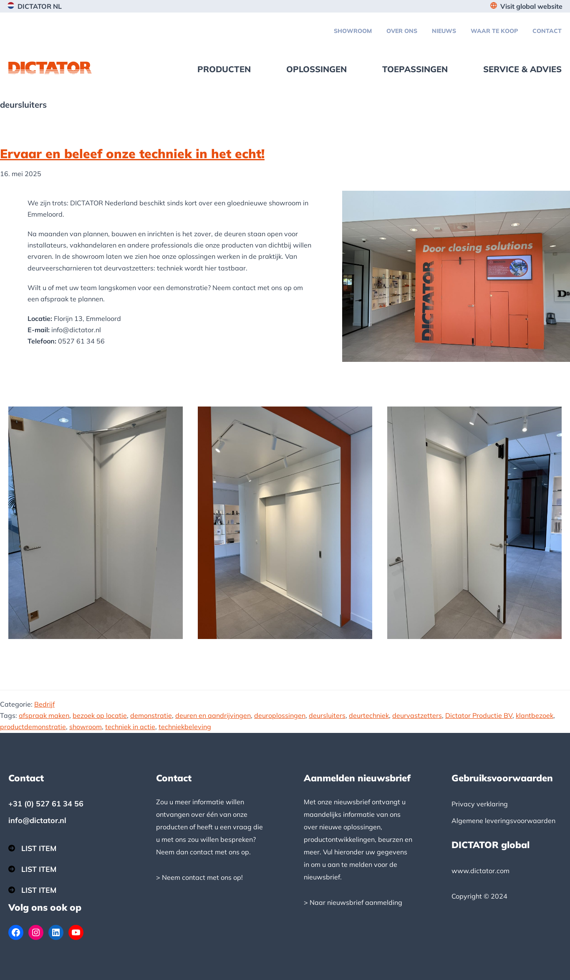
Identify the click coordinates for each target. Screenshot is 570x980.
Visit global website (531, 6)
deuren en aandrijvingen (213, 715)
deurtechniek (369, 715)
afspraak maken (44, 715)
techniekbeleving (185, 726)
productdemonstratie (33, 726)
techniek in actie (130, 726)
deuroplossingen (279, 715)
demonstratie (151, 715)
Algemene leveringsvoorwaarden (503, 820)
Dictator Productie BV (478, 715)
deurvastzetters (417, 715)
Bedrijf (44, 704)
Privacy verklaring (479, 804)
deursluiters (327, 715)
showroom (85, 726)
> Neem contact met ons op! (199, 877)
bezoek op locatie (100, 715)
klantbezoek (534, 715)
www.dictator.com (480, 870)
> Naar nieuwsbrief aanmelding (353, 902)
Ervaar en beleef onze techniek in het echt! (132, 154)
